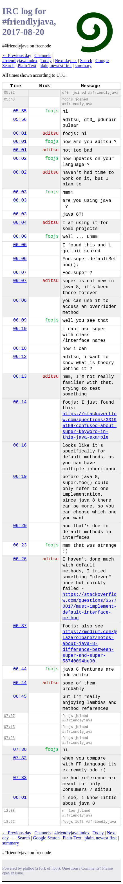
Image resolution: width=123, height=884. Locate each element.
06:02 (20, 158)
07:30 (20, 749)
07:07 (9, 716)
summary (83, 65)
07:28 (9, 738)
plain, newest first (55, 65)
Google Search (46, 837)
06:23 (20, 545)
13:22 (9, 822)
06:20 (20, 525)
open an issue (12, 873)
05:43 (9, 99)
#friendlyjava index (19, 60)
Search (86, 60)
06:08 (20, 300)
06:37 (20, 626)
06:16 (20, 445)
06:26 (20, 559)
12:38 (9, 811)
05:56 (20, 119)
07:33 (20, 777)
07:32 (20, 758)
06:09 (20, 320)
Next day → (66, 60)
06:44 (20, 669)
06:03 (20, 192)
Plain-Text (27, 65)
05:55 (20, 111)
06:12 (20, 356)
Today (46, 60)
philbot (28, 868)
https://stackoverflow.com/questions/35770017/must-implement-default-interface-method (89, 606)
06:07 (20, 272)
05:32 (9, 93)
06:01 (20, 133)
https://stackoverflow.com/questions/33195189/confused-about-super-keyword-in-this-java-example (89, 426)
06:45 (20, 696)
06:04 (20, 222)
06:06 (20, 236)
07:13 (9, 727)
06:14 (20, 402)
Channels (42, 55)
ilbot (55, 868)
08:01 (20, 797)
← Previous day (16, 55)
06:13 (20, 376)
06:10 (20, 328)
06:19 (20, 476)
